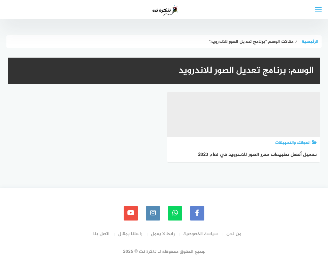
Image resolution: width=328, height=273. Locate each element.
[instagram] (153, 213)
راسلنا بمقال (130, 234)
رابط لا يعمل (163, 234)
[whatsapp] (175, 213)
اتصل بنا (101, 234)
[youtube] (131, 213)
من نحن (233, 234)
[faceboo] (197, 213)
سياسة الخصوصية (200, 234)
